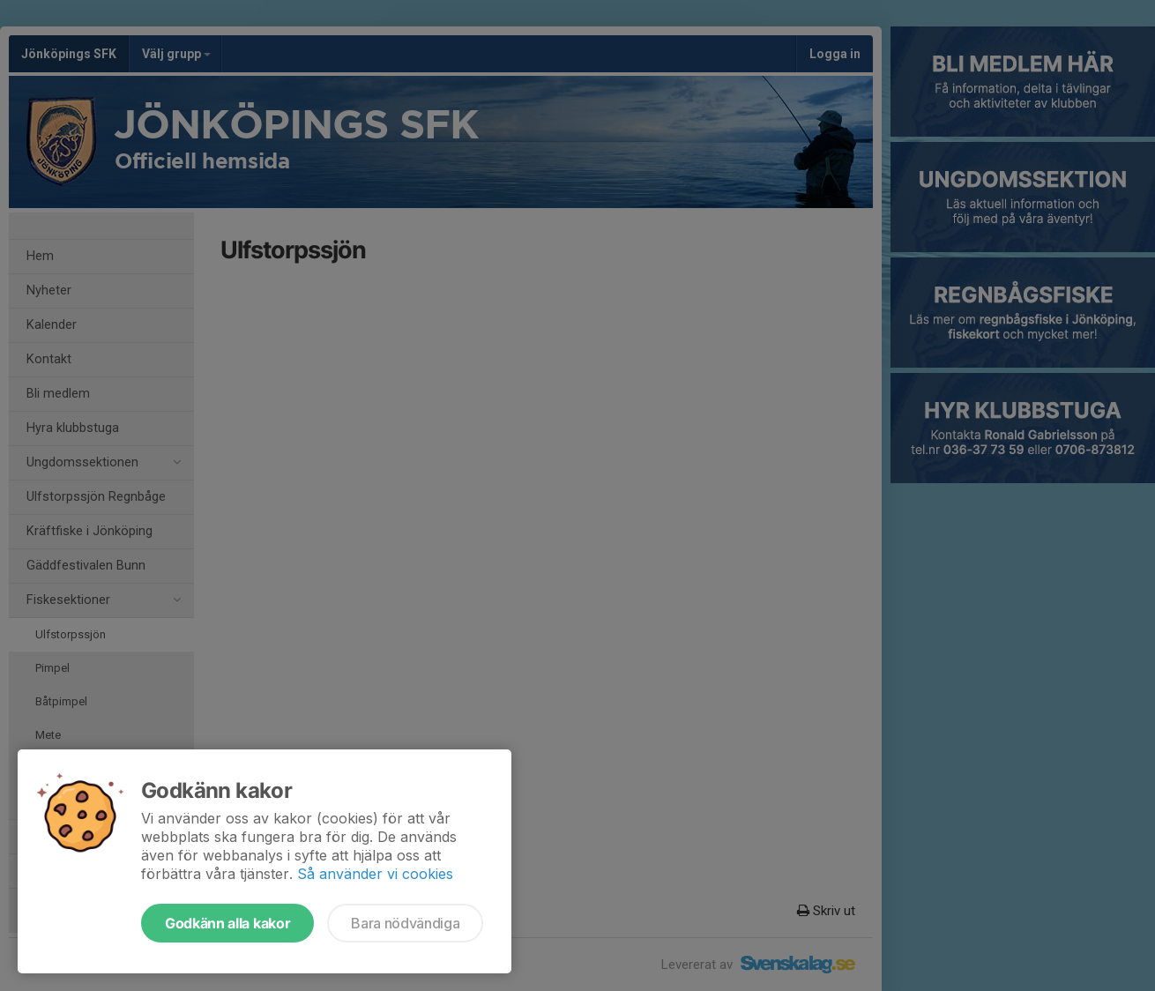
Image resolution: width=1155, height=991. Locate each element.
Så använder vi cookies (375, 874)
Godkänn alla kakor (227, 923)
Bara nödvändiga (405, 923)
